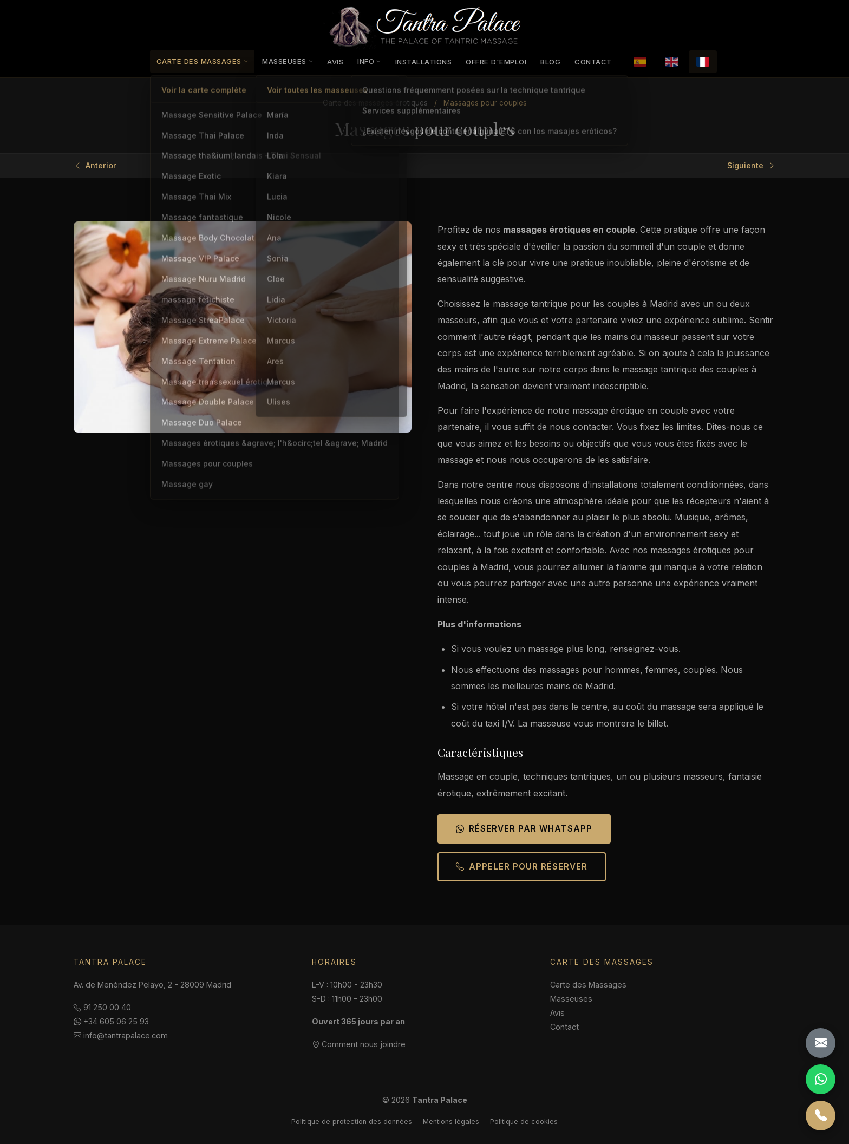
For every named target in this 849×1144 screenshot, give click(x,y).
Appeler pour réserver (521, 866)
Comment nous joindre (359, 1044)
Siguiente (751, 165)
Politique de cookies (524, 1121)
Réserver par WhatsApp (524, 828)
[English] (671, 61)
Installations (423, 61)
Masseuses (287, 61)
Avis (335, 61)
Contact (593, 61)
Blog (550, 61)
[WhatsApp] (820, 1079)
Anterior (95, 165)
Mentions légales (451, 1121)
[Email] (820, 1043)
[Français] (703, 61)
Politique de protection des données (351, 1121)
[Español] (640, 61)
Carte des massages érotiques (375, 103)
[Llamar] (820, 1115)
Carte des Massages (202, 61)
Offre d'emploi (496, 61)
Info (369, 61)
